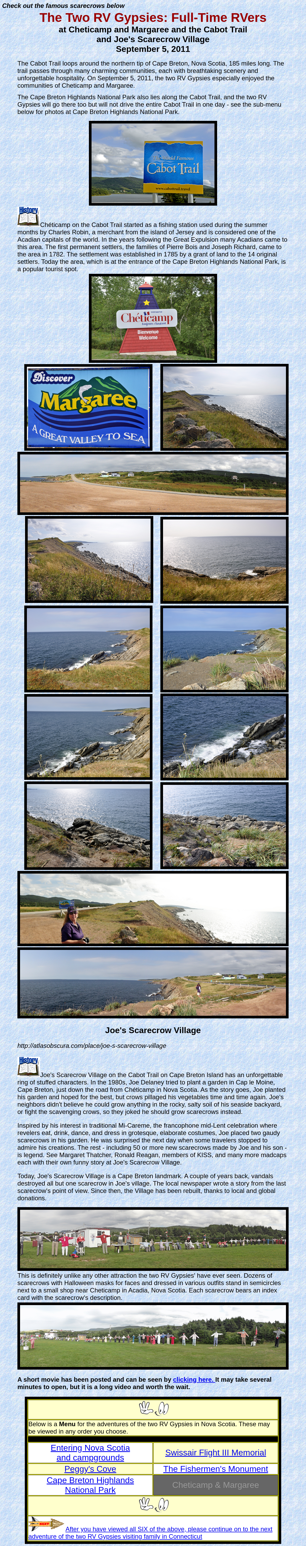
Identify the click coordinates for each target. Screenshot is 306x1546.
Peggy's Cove (90, 1469)
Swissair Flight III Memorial (215, 1452)
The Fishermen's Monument (215, 1469)
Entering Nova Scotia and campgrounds (90, 1452)
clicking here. (194, 1379)
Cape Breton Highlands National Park (90, 1485)
